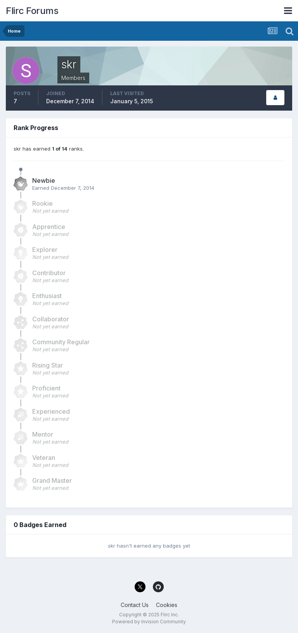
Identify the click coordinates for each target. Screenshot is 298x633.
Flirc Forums (32, 10)
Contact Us (135, 605)
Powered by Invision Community (149, 621)
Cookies (166, 605)
